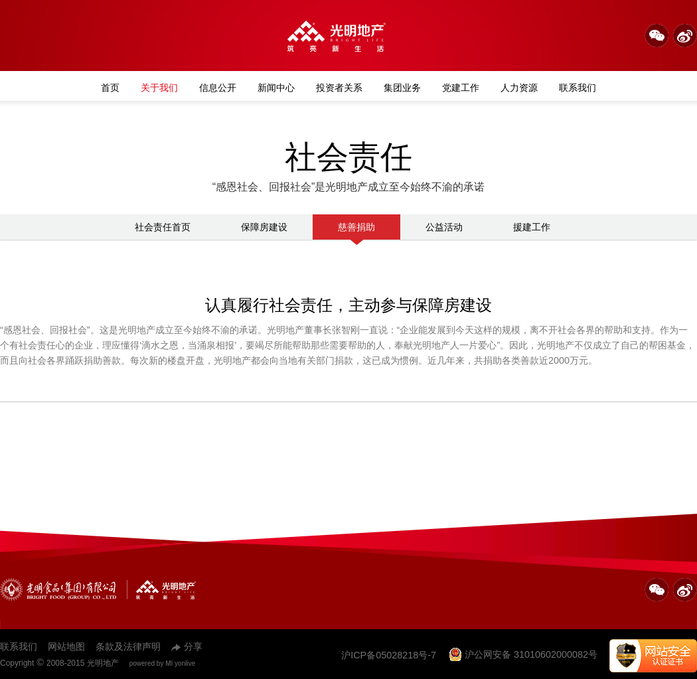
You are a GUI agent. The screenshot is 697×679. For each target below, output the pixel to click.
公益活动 (444, 227)
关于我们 (159, 87)
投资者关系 (339, 87)
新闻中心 (276, 87)
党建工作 (460, 87)
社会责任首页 (163, 227)
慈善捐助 (356, 231)
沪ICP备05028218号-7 (388, 655)
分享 (186, 646)
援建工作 (531, 227)
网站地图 (66, 646)
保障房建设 (264, 227)
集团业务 (402, 87)
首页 (110, 87)
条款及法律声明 (128, 646)
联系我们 (577, 87)
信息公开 (217, 87)
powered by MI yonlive (162, 663)
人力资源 (519, 87)
